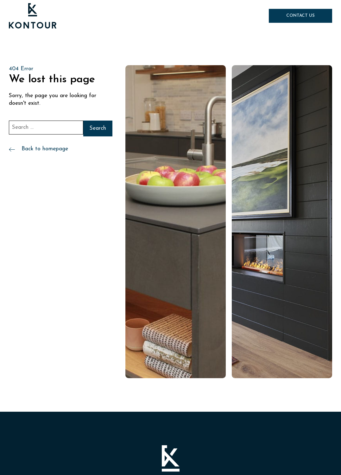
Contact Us (300, 16)
